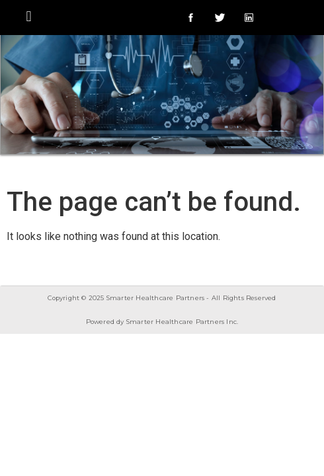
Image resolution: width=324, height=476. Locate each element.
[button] (28, 16)
